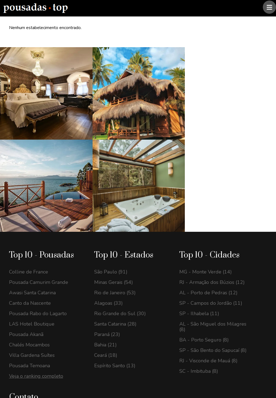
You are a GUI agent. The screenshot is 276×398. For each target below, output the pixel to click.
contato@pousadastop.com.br (49, 299)
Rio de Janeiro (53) (115, 177)
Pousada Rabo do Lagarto (38, 198)
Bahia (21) (105, 229)
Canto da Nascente (30, 187)
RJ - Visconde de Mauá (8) (208, 245)
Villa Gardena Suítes (32, 239)
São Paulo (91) (110, 156)
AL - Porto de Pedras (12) (208, 177)
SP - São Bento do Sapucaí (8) (213, 234)
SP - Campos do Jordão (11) (210, 187)
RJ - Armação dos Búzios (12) (212, 166)
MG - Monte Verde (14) (205, 156)
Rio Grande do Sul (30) (120, 198)
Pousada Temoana (29, 250)
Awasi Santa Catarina (32, 177)
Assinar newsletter (160, 340)
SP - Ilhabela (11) (199, 198)
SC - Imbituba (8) (198, 255)
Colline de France (28, 156)
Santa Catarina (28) (115, 208)
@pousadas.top (81, 374)
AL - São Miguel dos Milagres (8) (212, 210)
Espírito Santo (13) (114, 250)
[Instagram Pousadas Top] (15, 318)
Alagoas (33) (108, 187)
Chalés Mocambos (29, 229)
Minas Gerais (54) (113, 166)
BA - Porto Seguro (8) (204, 224)
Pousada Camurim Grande (38, 166)
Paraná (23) (107, 218)
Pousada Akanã (26, 218)
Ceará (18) (105, 239)
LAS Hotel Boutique (31, 208)
